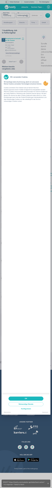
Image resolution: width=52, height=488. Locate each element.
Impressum (45, 412)
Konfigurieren (26, 409)
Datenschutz (7, 412)
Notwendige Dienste (26, 404)
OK (26, 398)
